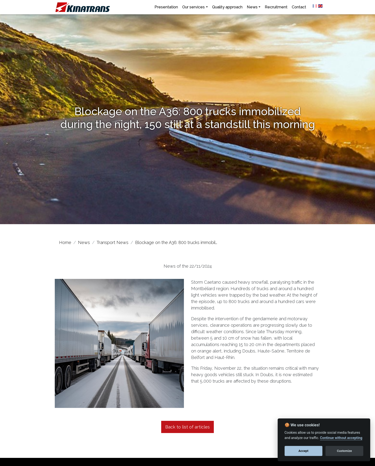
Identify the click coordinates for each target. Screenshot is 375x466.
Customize (344, 451)
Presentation (166, 7)
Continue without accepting (341, 438)
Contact (299, 7)
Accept (303, 451)
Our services (193, 7)
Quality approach (227, 7)
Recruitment (276, 7)
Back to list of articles (187, 426)
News (252, 7)
